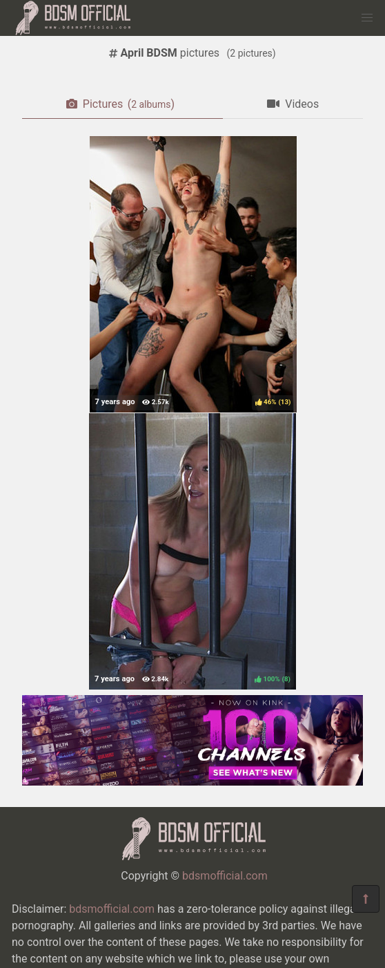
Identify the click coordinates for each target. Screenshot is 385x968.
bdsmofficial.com (225, 875)
